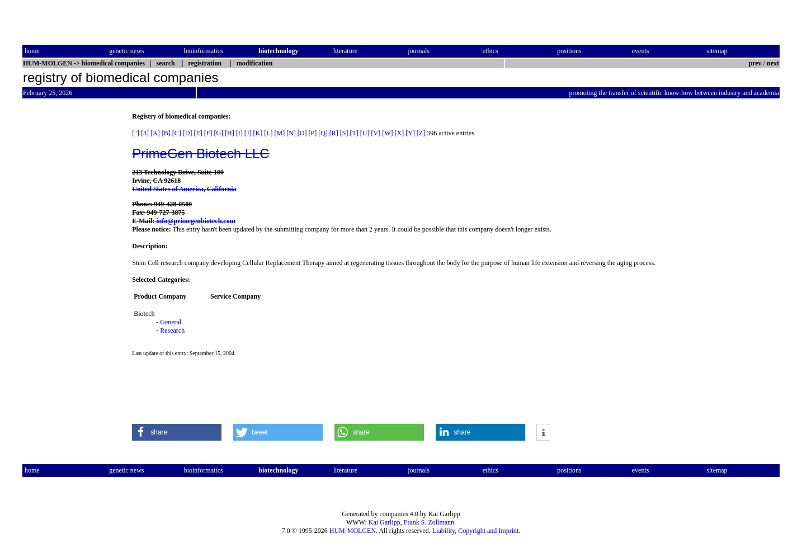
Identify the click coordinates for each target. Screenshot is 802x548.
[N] (291, 133)
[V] (376, 133)
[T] (354, 133)
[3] (145, 133)
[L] (268, 133)
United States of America (168, 189)
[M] (279, 133)
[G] (218, 133)
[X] (399, 133)
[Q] (323, 133)
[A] (155, 133)
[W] (387, 133)
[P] (312, 133)
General (170, 322)
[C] (176, 133)
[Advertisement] (69, 280)
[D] (187, 133)
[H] (229, 133)
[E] (198, 133)
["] (135, 133)
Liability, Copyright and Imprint (475, 531)
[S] (344, 133)
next (773, 63)
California (222, 189)
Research (172, 330)
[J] (248, 133)
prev (755, 63)
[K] (257, 133)
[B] (166, 133)
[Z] (421, 133)
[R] (333, 133)
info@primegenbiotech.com (195, 221)
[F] (208, 133)
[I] (239, 133)
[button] (176, 432)
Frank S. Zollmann (429, 522)
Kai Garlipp (384, 522)
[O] (302, 133)
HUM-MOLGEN (352, 531)
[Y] (410, 133)
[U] (365, 133)
